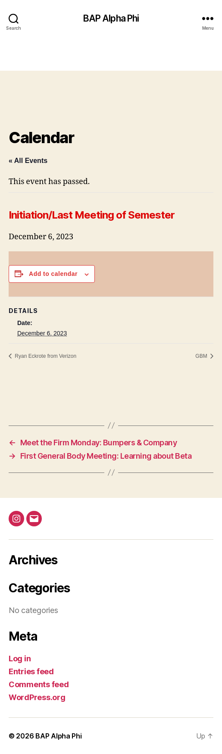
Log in (20, 658)
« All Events (28, 160)
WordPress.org (37, 697)
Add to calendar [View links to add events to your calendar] (53, 273)
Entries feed (31, 671)
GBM (202, 356)
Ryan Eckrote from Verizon (44, 356)
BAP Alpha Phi (111, 18)
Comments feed (39, 684)
